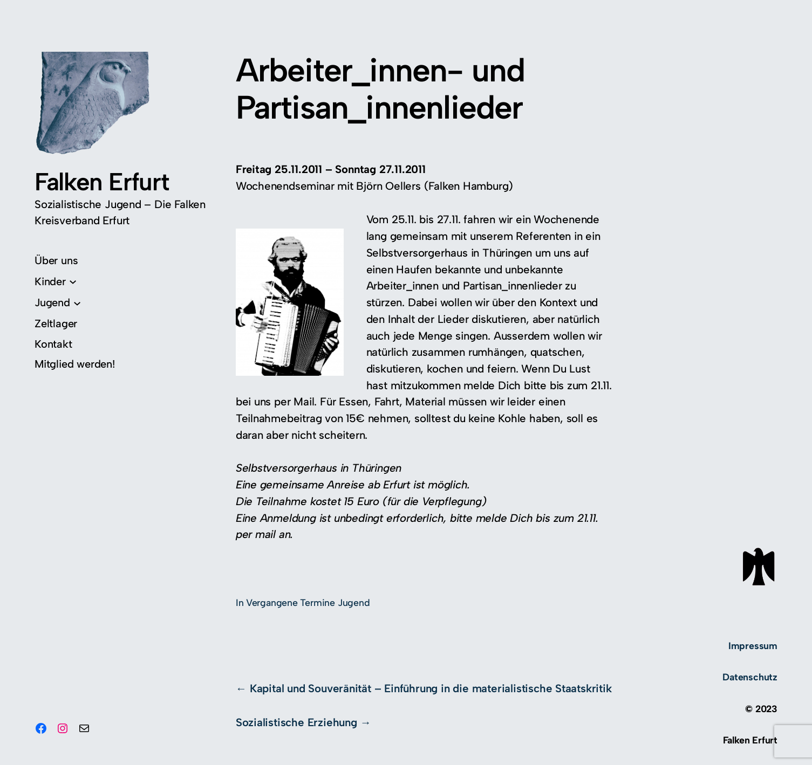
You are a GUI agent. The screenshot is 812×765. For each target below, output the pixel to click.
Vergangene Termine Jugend (308, 602)
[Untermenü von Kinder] (56, 281)
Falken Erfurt (101, 181)
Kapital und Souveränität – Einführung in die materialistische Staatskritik (431, 688)
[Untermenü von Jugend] (58, 302)
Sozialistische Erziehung (296, 722)
